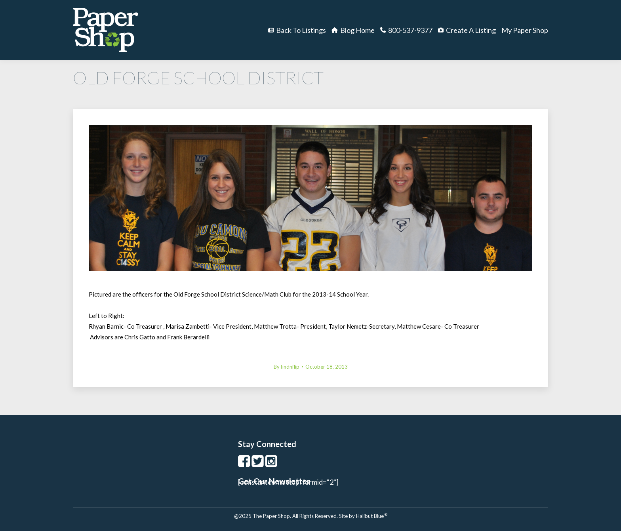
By (286, 367)
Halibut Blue (371, 516)
